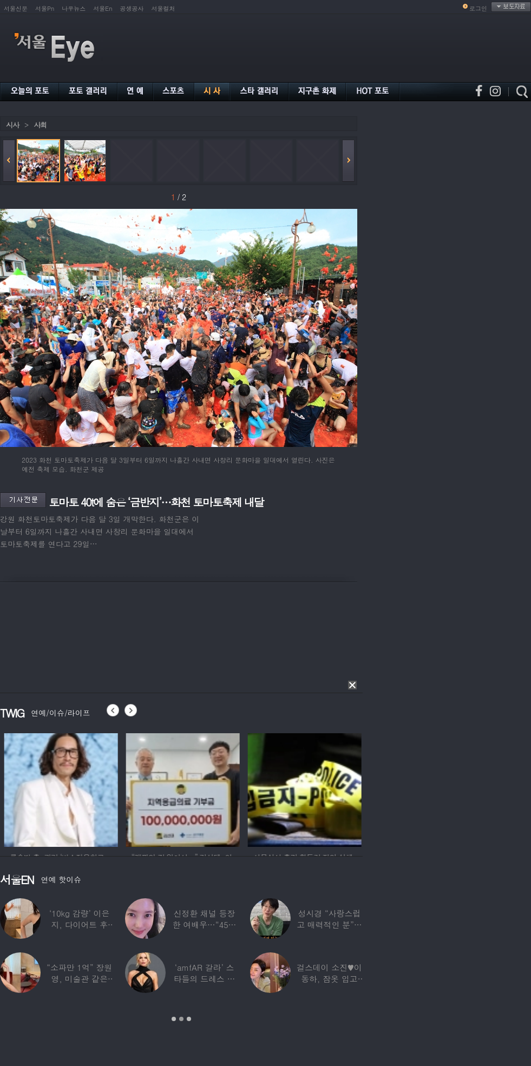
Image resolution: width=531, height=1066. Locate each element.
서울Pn (44, 8)
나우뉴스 (74, 8)
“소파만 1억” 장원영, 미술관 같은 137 (79, 979)
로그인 (478, 8)
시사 (12, 125)
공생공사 (132, 8)
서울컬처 (163, 8)
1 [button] (174, 1019)
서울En (102, 8)
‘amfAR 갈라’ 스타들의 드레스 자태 (204, 979)
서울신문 (16, 8)
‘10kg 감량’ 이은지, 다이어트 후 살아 (79, 924)
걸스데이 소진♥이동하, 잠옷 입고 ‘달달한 (329, 979)
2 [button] (181, 1019)
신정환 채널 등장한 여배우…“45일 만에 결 (205, 924)
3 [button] (189, 1019)
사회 (40, 125)
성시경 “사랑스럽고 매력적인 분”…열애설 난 (329, 924)
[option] (77, 788)
